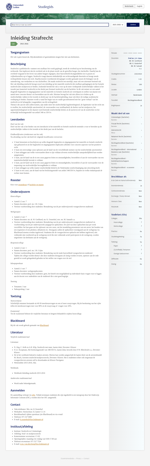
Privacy (78, 458)
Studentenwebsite (67, 458)
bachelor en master (36, 185)
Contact (86, 458)
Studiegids (45, 7)
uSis (33, 395)
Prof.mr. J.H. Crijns (135, 58)
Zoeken (133, 25)
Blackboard (44, 325)
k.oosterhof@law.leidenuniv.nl (31, 419)
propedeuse (22, 185)
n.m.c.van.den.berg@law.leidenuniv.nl (34, 444)
